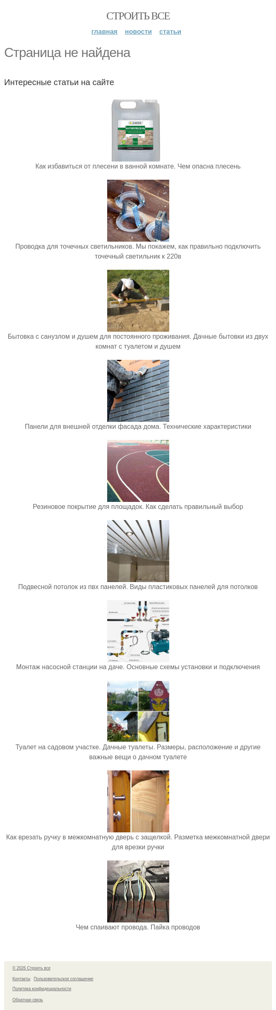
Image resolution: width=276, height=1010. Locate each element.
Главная (104, 31)
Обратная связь (27, 1000)
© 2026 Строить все (31, 968)
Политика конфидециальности (41, 988)
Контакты (21, 979)
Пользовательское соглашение (64, 979)
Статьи (170, 31)
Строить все (138, 16)
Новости (138, 31)
